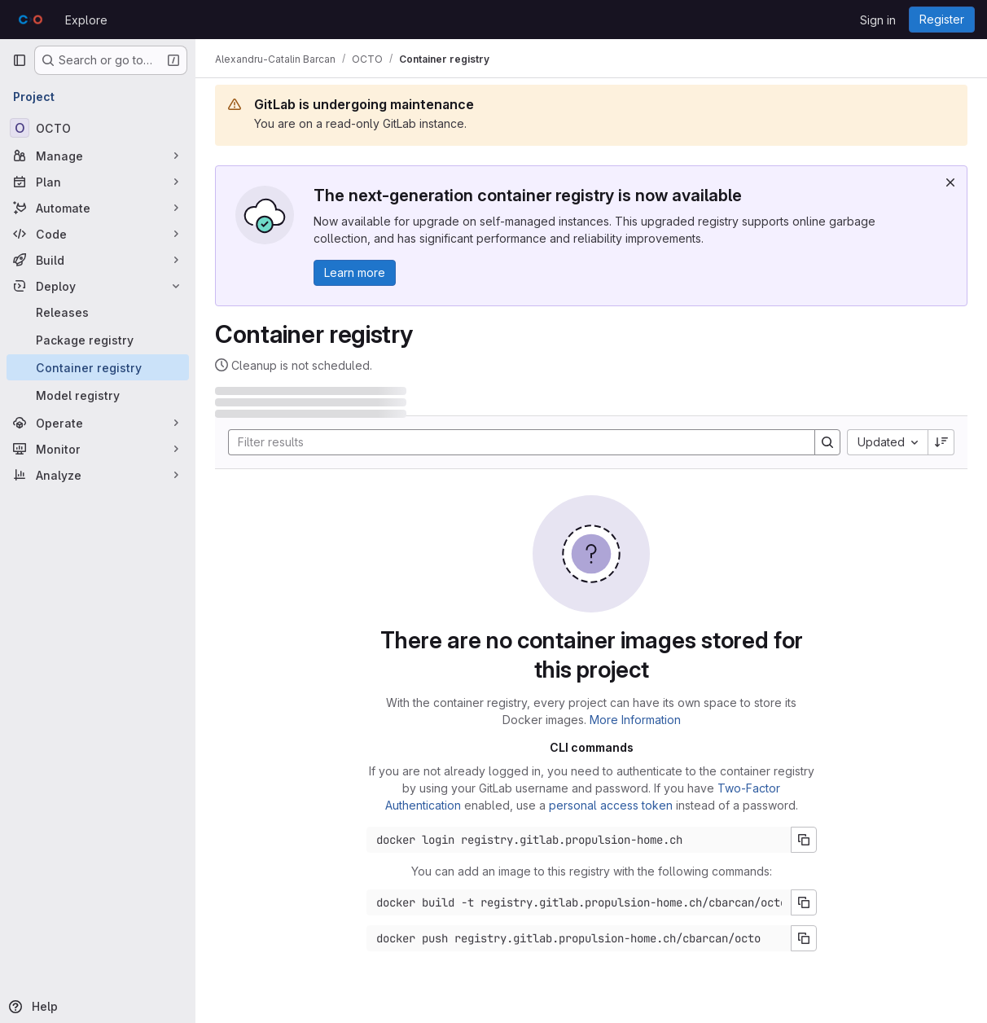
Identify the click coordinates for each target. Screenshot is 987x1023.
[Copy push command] (804, 938)
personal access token (611, 805)
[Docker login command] (579, 840)
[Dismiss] (950, 182)
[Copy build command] (804, 902)
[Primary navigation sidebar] (20, 60)
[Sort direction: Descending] (941, 442)
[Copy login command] (804, 840)
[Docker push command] (579, 938)
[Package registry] (98, 340)
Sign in (878, 20)
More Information (635, 720)
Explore (86, 20)
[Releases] (98, 312)
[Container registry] (98, 367)
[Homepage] (30, 20)
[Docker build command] (579, 902)
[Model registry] (98, 395)
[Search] (513, 442)
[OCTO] (98, 128)
